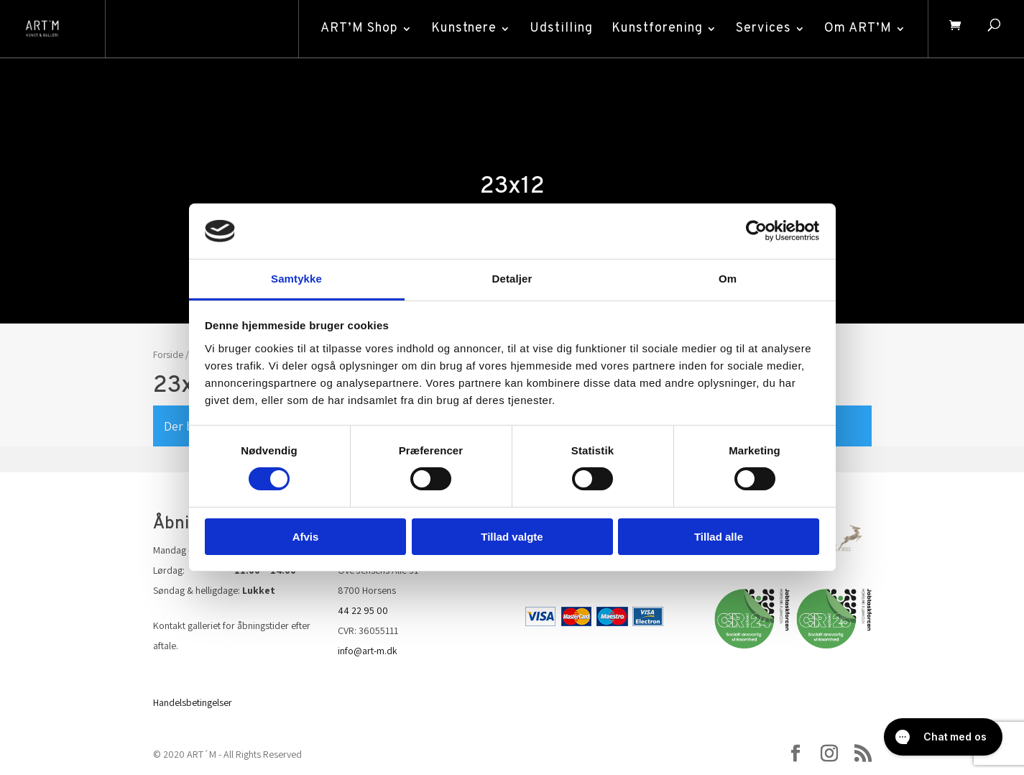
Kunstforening (655, 28)
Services (761, 28)
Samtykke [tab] (296, 278)
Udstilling (559, 28)
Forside (168, 354)
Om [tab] (728, 278)
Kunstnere (461, 28)
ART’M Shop (357, 28)
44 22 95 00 (363, 610)
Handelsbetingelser (192, 702)
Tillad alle (718, 537)
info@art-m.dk (367, 650)
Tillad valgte (512, 537)
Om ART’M (856, 28)
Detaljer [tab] (512, 278)
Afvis (305, 537)
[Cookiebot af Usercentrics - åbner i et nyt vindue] (756, 231)
